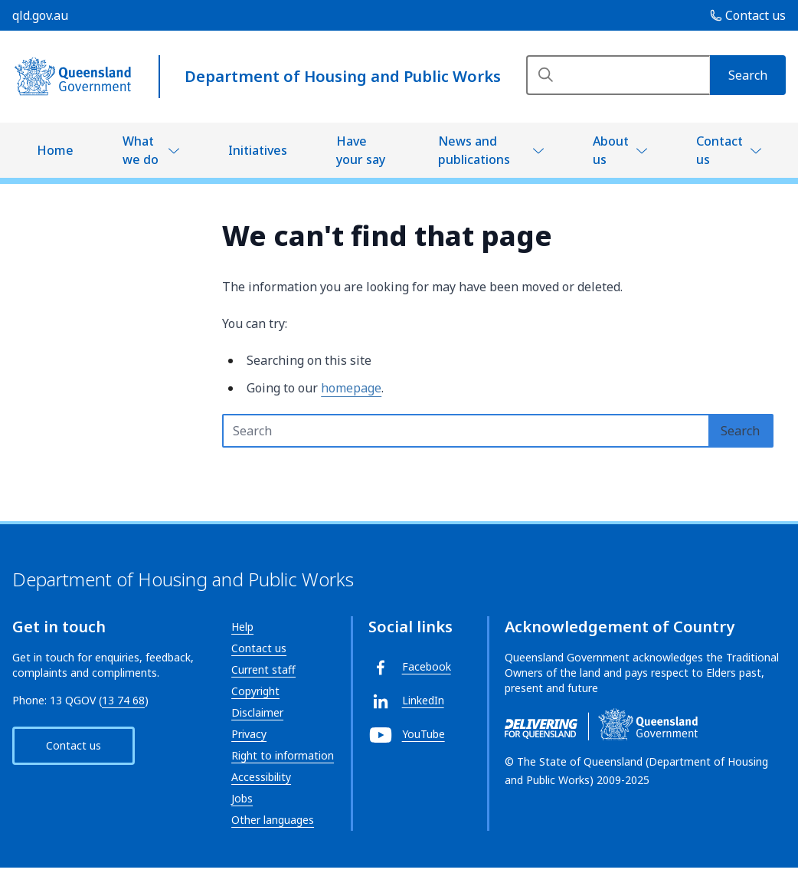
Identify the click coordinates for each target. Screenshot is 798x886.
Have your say (360, 150)
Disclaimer (257, 712)
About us (611, 150)
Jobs (242, 798)
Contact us (719, 150)
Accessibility (261, 777)
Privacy (249, 734)
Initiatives (257, 150)
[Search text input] (466, 430)
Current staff (263, 669)
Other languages (272, 819)
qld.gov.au (40, 15)
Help (242, 626)
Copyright (255, 691)
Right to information (282, 755)
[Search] (618, 75)
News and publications (474, 150)
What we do (141, 150)
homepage (351, 387)
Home (55, 150)
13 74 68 (123, 700)
